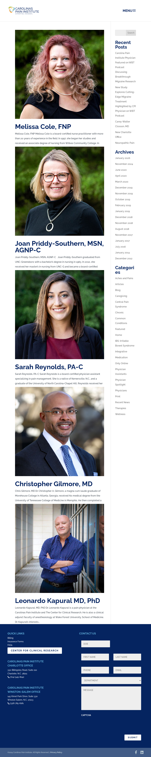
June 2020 (121, 170)
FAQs (10, 645)
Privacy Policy (56, 752)
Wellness (120, 414)
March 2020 (121, 181)
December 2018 (124, 217)
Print (117, 396)
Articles (119, 284)
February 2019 (123, 205)
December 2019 (123, 187)
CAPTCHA (86, 715)
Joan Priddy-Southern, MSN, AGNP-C (59, 247)
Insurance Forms (16, 641)
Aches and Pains (124, 278)
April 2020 (121, 175)
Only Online (121, 363)
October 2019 (122, 199)
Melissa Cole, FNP (43, 127)
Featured (120, 329)
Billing (10, 638)
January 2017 (122, 240)
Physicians (121, 390)
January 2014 (122, 252)
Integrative (121, 351)
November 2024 (124, 164)
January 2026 (122, 158)
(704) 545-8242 (17, 677)
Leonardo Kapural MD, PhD (57, 601)
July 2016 (120, 246)
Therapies (120, 408)
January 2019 (122, 211)
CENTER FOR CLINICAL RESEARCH (35, 650)
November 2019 (124, 193)
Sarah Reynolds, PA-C (49, 367)
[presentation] (103, 724)
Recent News (122, 402)
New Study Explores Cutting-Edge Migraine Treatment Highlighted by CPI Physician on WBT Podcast (125, 101)
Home (118, 335)
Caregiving (121, 296)
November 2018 (124, 223)
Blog (117, 290)
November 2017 (124, 234)
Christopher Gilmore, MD (53, 484)
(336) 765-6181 (17, 703)
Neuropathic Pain (124, 142)
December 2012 (123, 258)
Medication (121, 357)
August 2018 (122, 229)
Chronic (119, 312)
